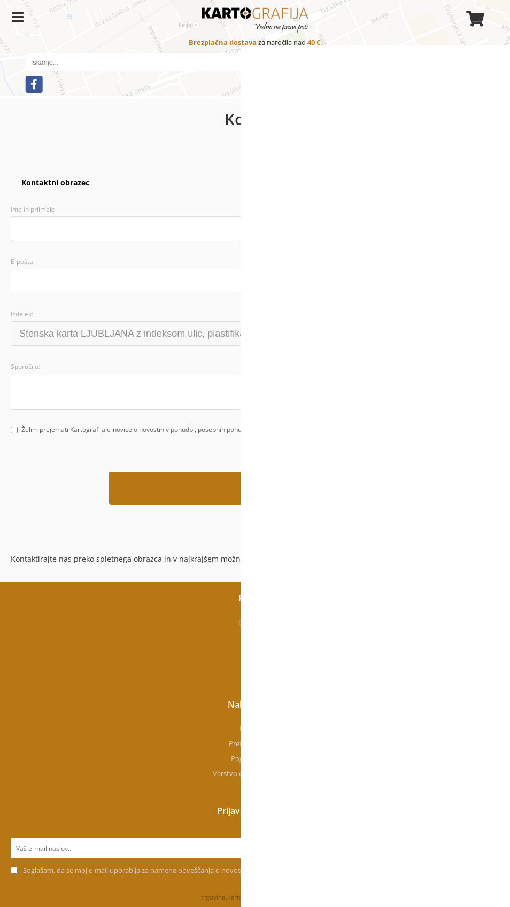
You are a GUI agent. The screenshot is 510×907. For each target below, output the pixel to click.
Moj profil (255, 728)
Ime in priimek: (33, 209)
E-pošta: (23, 261)
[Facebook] (34, 84)
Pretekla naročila (255, 743)
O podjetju (255, 622)
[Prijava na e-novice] (489, 848)
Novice (255, 667)
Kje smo (255, 637)
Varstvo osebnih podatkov (255, 773)
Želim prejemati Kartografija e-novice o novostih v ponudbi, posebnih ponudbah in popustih (156, 429)
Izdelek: (22, 314)
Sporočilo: (25, 366)
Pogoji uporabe (255, 758)
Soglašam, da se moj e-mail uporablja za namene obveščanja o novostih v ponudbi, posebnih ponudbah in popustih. (207, 870)
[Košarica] (473, 18)
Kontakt (255, 652)
